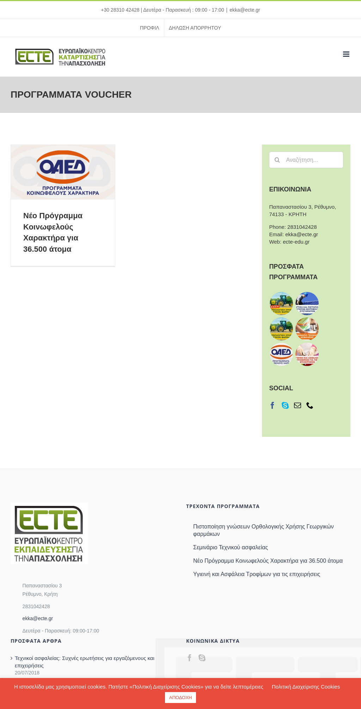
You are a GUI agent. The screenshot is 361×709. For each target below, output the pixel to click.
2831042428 (302, 227)
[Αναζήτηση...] (306, 160)
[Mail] (297, 405)
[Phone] (309, 405)
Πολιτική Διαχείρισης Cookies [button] (306, 687)
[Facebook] (272, 405)
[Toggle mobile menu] (346, 54)
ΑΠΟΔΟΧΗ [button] (180, 697)
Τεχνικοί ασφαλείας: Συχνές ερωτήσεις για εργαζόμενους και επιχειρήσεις (84, 661)
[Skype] (285, 405)
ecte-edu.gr (296, 242)
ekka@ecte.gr (245, 10)
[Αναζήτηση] (277, 160)
